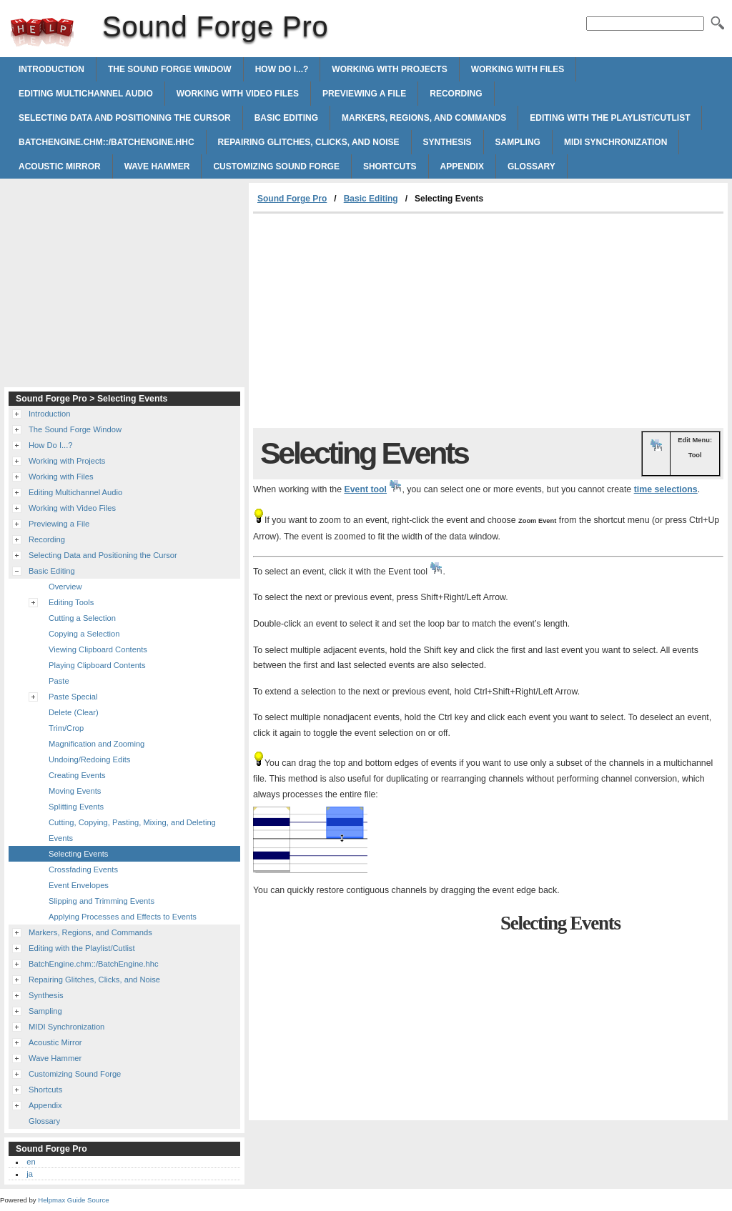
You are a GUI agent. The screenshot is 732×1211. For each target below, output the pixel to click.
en (30, 1161)
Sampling (517, 142)
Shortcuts (390, 166)
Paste (59, 681)
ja (29, 1174)
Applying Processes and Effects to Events (123, 916)
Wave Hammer (157, 166)
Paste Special (73, 696)
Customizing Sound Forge (276, 166)
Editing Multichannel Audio (86, 94)
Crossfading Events (83, 869)
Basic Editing (286, 118)
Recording (456, 94)
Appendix (462, 166)
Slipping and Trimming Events (101, 901)
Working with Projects (389, 69)
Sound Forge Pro (42, 32)
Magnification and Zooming (96, 743)
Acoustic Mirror (60, 166)
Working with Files (518, 69)
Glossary (531, 166)
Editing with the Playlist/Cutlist (610, 118)
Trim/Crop (66, 728)
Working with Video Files (238, 94)
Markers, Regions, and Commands (424, 118)
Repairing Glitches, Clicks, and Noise (309, 142)
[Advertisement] (373, 321)
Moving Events (75, 791)
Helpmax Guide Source (73, 1200)
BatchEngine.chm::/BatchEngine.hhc (106, 142)
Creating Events (77, 775)
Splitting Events (76, 806)
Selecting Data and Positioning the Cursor (125, 118)
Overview (65, 586)
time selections (666, 489)
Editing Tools (71, 602)
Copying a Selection (84, 633)
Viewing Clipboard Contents (98, 649)
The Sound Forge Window (170, 69)
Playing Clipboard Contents (97, 665)
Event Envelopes (79, 885)
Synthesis (447, 142)
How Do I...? (282, 69)
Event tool (365, 489)
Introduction (51, 69)
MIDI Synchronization (615, 142)
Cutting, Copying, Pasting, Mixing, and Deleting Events (132, 830)
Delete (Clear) (74, 712)
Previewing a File (364, 94)
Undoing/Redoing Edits (89, 759)
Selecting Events (78, 853)
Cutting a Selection (82, 618)
